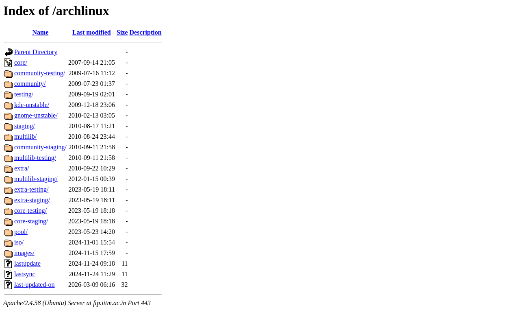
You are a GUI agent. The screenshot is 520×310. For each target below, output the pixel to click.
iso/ (19, 242)
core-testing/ (30, 210)
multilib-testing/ (35, 157)
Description (146, 32)
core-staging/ (31, 221)
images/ (24, 252)
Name (40, 32)
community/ (30, 83)
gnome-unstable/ (36, 115)
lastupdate (27, 263)
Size (122, 32)
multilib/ (25, 136)
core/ (20, 62)
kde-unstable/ (31, 104)
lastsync (24, 274)
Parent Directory (35, 51)
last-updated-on (34, 284)
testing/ (23, 94)
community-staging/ (40, 147)
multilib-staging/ (36, 178)
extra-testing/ (31, 189)
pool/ (21, 231)
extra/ (21, 168)
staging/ (24, 125)
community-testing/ (39, 73)
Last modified (91, 32)
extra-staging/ (32, 199)
